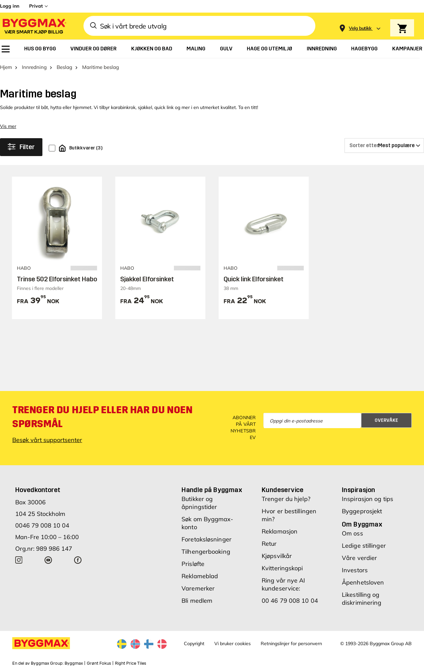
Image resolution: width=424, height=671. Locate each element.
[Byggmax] (34, 26)
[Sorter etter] (384, 145)
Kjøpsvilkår (277, 556)
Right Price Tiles (130, 663)
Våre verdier (359, 558)
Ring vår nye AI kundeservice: (283, 584)
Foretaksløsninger (207, 539)
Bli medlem (197, 600)
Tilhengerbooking (206, 551)
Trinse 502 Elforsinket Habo (57, 279)
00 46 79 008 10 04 (290, 600)
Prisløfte (193, 564)
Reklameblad (200, 576)
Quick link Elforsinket (254, 279)
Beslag (64, 67)
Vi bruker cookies (232, 643)
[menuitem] (6, 49)
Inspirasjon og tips (367, 499)
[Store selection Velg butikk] (360, 28)
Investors (355, 570)
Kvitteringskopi (282, 568)
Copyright (194, 643)
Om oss (352, 533)
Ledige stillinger (364, 545)
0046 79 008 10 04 (42, 525)
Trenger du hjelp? (286, 499)
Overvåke (386, 420)
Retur (269, 543)
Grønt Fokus (99, 663)
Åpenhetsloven (363, 582)
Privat (36, 6)
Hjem (6, 67)
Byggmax (74, 663)
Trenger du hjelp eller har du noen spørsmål (102, 417)
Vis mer (8, 126)
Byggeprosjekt (362, 511)
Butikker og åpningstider (199, 503)
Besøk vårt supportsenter (47, 440)
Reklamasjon (279, 531)
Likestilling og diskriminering (361, 598)
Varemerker (198, 588)
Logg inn (9, 6)
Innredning (34, 67)
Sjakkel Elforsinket (147, 279)
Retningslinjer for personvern (291, 643)
